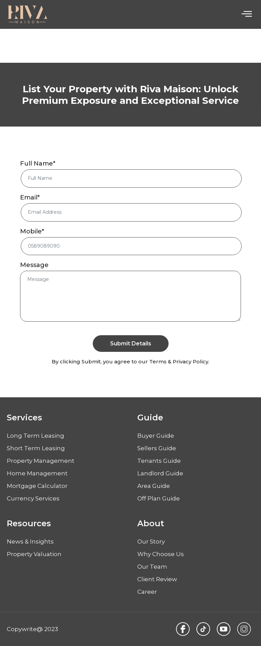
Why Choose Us (160, 554)
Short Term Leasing (36, 448)
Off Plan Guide (158, 498)
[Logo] (27, 14)
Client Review (157, 579)
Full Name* (37, 164)
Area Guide (153, 485)
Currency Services (33, 498)
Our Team (152, 566)
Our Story (151, 541)
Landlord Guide (160, 473)
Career (147, 591)
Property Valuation (34, 554)
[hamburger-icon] (246, 14)
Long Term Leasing (35, 435)
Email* (30, 197)
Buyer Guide (155, 435)
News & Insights (30, 541)
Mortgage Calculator (37, 485)
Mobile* (32, 231)
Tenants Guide (159, 460)
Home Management (37, 473)
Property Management (40, 460)
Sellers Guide (156, 448)
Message (34, 265)
